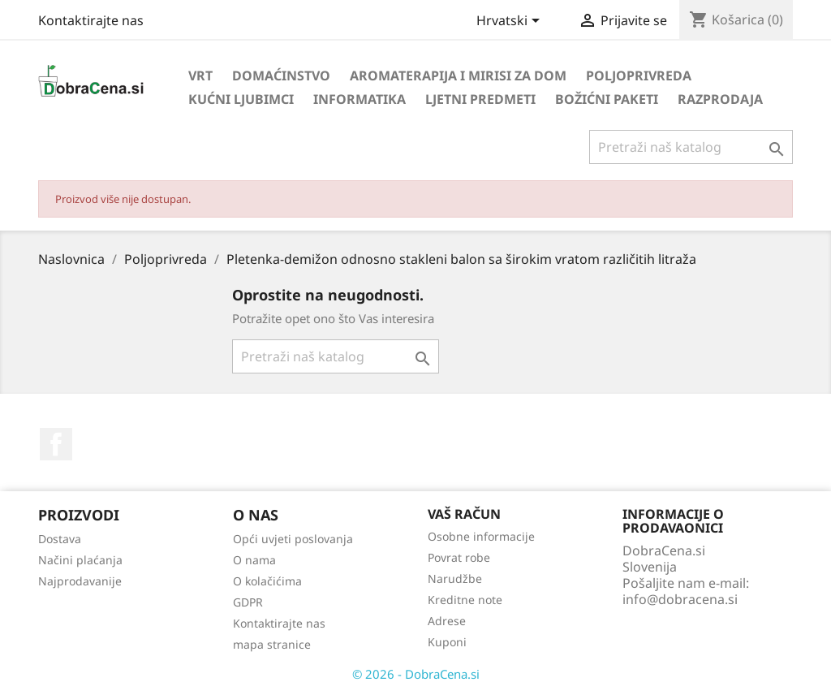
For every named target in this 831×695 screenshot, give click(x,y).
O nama (254, 560)
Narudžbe (455, 578)
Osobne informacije (481, 536)
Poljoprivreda (638, 75)
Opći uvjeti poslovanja (293, 538)
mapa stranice (272, 644)
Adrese (447, 620)
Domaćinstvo (281, 75)
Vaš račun (464, 514)
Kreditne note (465, 599)
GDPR (248, 602)
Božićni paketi (606, 99)
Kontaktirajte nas (91, 20)
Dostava (59, 538)
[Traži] (691, 147)
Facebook (56, 444)
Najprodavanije (80, 581)
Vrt (200, 75)
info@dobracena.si (680, 599)
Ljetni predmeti (480, 99)
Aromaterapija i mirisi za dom (458, 75)
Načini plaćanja (80, 560)
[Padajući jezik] (510, 22)
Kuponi (447, 642)
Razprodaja (720, 99)
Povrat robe (459, 557)
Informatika (359, 99)
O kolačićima (267, 581)
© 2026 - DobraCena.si (416, 674)
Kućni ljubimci (241, 99)
